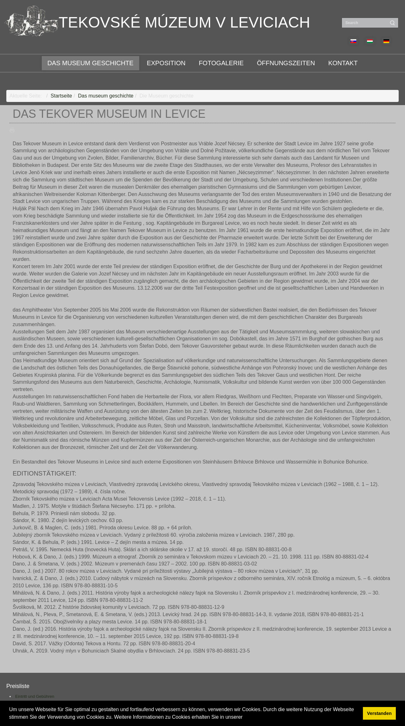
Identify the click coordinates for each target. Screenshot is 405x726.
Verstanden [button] (379, 713)
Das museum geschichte (106, 95)
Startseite (61, 95)
